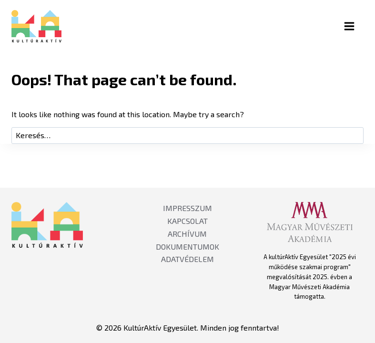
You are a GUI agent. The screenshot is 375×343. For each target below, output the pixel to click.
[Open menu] (357, 26)
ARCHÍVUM (187, 233)
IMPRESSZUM (187, 207)
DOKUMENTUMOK (187, 246)
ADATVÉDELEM (187, 258)
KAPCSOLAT (187, 220)
